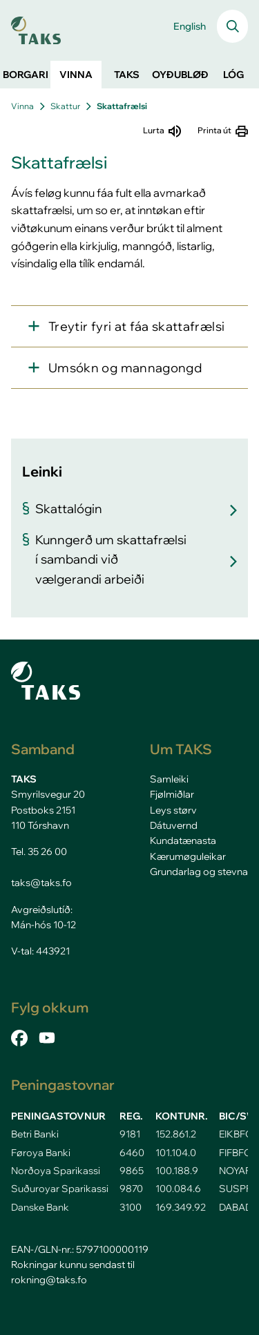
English (189, 26)
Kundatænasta (183, 840)
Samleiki (169, 779)
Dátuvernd (174, 825)
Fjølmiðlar (172, 794)
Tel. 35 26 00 (39, 851)
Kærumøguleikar (188, 856)
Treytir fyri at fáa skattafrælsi (136, 326)
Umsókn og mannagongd (125, 368)
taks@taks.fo (41, 882)
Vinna (22, 106)
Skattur (65, 106)
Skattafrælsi (122, 106)
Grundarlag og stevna (199, 871)
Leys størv (173, 810)
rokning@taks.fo (49, 1280)
